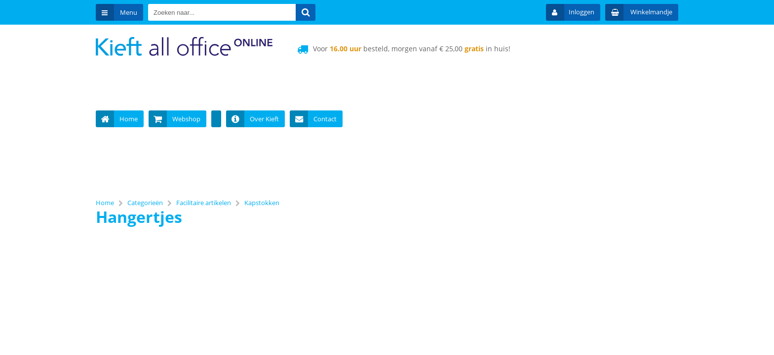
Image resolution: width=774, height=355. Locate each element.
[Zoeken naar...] (305, 12)
